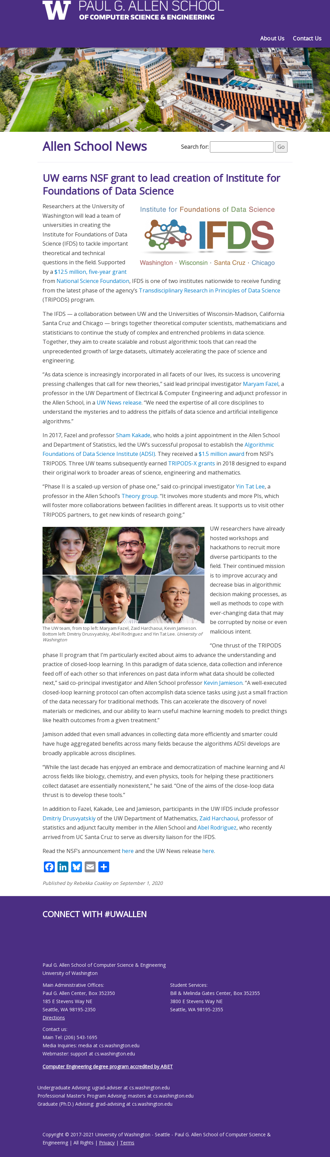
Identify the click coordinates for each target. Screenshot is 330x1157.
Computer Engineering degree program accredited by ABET (108, 1066)
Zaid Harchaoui (218, 818)
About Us (272, 38)
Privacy (107, 1142)
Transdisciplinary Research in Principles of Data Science (209, 290)
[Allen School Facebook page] (44, 945)
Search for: (195, 146)
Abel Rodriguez (217, 827)
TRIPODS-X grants (191, 463)
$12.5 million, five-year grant (90, 271)
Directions (54, 1017)
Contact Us (307, 38)
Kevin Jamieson (223, 683)
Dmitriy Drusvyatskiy (69, 818)
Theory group (139, 496)
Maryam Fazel (260, 384)
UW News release (119, 402)
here (128, 851)
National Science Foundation (92, 281)
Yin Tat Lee (250, 486)
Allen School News (95, 146)
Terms (127, 1142)
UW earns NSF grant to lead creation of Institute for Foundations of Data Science (161, 184)
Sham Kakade (133, 435)
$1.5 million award (221, 454)
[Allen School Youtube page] (47, 945)
